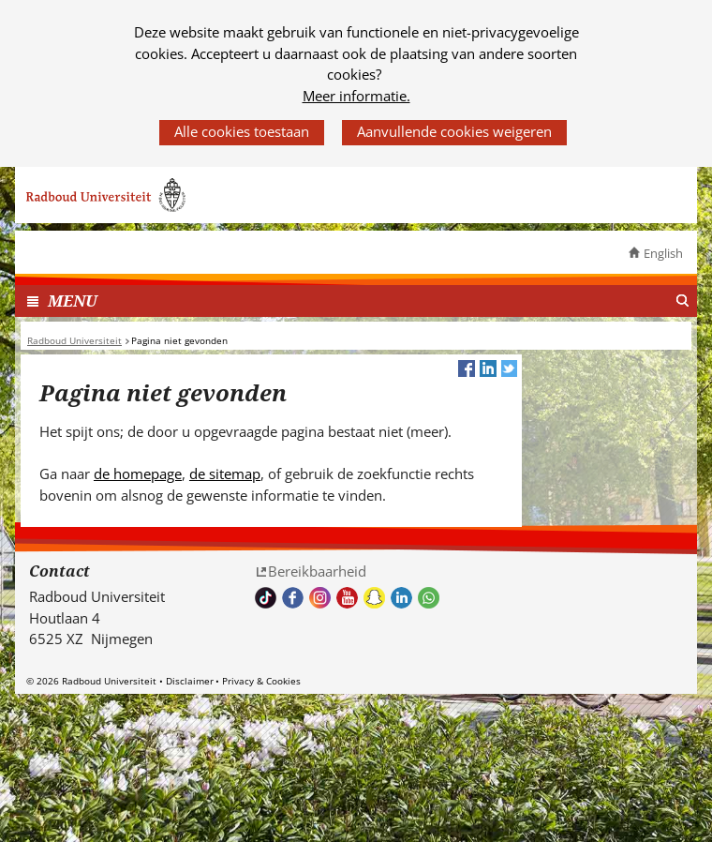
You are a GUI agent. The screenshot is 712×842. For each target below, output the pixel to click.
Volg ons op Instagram (320, 598)
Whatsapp (428, 598)
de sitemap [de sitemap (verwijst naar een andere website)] (224, 473)
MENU (72, 300)
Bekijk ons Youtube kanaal (347, 598)
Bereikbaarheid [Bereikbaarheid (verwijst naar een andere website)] (317, 571)
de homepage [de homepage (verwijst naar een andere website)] (138, 473)
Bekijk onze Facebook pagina (293, 598)
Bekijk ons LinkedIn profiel (401, 598)
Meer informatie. (356, 95)
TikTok (265, 598)
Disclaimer (190, 680)
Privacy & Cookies (261, 680)
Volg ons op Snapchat (374, 598)
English (663, 253)
